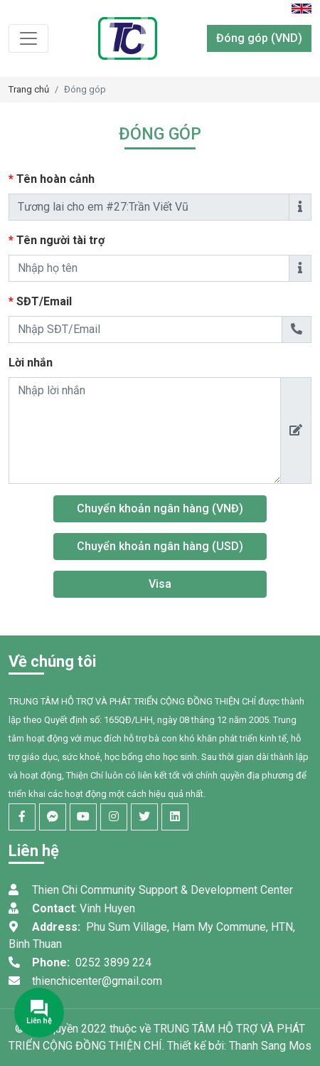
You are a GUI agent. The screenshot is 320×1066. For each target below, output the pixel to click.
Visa (160, 584)
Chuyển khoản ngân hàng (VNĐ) (160, 508)
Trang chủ (29, 89)
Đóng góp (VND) (259, 38)
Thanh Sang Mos (270, 1045)
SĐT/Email (69, 301)
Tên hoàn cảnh (80, 179)
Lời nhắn (31, 362)
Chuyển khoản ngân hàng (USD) (160, 546)
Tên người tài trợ (85, 240)
